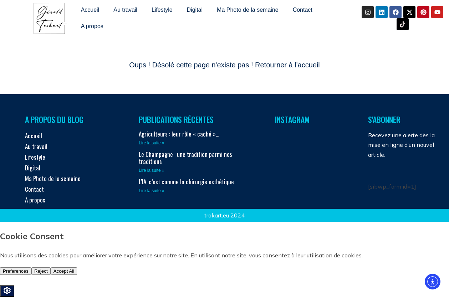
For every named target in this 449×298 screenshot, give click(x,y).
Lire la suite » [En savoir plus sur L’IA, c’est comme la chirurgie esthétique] (151, 190)
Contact (302, 10)
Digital (195, 10)
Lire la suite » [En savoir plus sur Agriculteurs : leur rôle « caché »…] (151, 142)
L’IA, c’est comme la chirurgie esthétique (186, 181)
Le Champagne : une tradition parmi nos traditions (185, 158)
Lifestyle (162, 10)
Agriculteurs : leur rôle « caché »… (179, 133)
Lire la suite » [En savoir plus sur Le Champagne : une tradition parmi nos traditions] (151, 170)
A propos (92, 26)
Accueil (90, 10)
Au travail (125, 10)
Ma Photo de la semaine (248, 10)
